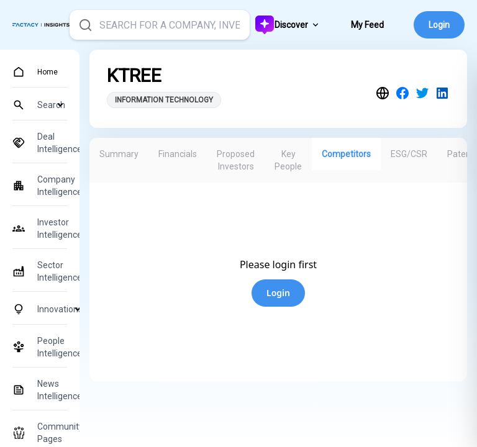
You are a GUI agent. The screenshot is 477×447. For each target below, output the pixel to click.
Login (439, 25)
